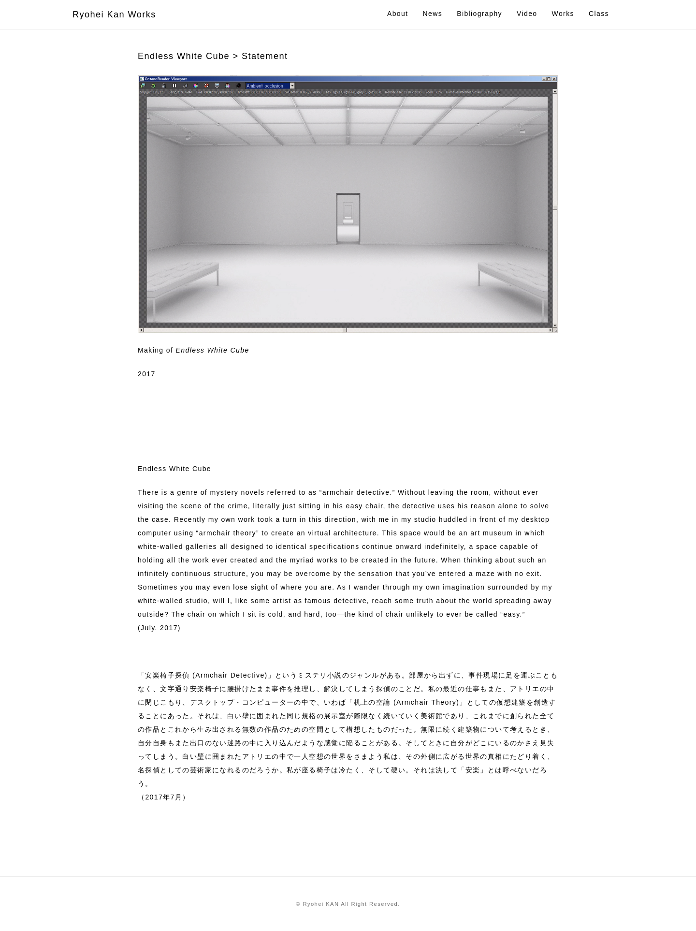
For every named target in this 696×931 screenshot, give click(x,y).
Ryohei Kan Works (114, 14)
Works (563, 13)
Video (527, 13)
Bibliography (479, 13)
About (397, 13)
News (433, 13)
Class (599, 13)
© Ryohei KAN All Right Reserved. (348, 904)
